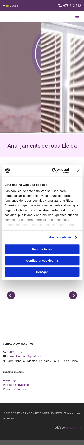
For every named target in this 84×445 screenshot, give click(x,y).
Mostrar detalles (60, 237)
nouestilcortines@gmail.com (24, 356)
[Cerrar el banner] (78, 170)
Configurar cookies (42, 260)
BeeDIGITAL (73, 427)
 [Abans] (11, 295)
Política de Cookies (14, 389)
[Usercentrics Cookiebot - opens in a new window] (52, 170)
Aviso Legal (10, 380)
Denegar (42, 272)
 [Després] (73, 295)
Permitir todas (42, 249)
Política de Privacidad (16, 384)
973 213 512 (72, 6)
